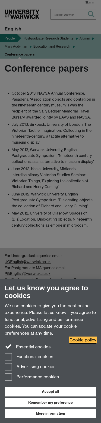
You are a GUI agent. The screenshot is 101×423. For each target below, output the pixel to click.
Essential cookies (28, 347)
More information (50, 413)
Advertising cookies (30, 367)
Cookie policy (82, 340)
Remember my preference (50, 402)
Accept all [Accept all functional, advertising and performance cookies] (50, 391)
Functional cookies (29, 357)
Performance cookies (32, 377)
